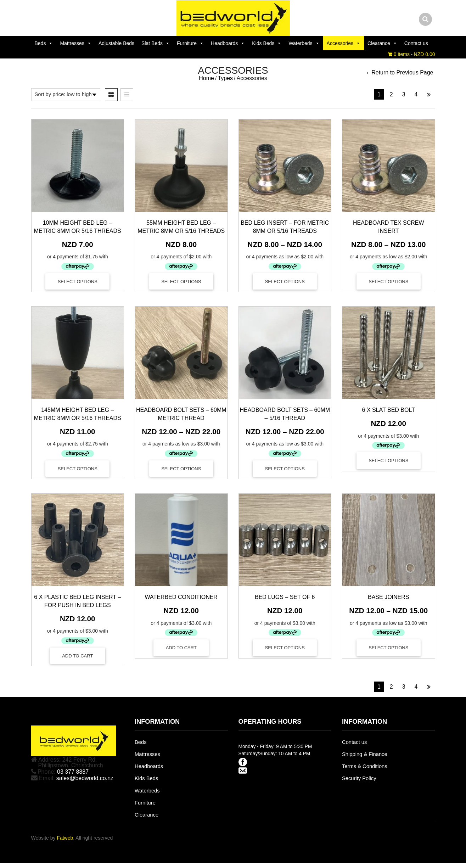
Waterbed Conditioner (181, 597)
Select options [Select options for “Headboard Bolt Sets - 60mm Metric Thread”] (181, 468)
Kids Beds (266, 43)
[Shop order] (65, 94)
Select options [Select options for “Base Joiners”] (388, 647)
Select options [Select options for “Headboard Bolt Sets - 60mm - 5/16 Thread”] (285, 468)
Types (225, 78)
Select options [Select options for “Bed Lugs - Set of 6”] (285, 647)
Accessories (343, 43)
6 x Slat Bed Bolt (388, 410)
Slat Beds (155, 43)
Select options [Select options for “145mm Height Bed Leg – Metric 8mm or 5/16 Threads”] (77, 468)
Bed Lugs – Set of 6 (285, 597)
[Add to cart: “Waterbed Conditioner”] (181, 647)
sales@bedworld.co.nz (84, 778)
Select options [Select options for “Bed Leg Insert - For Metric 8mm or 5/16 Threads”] (285, 281)
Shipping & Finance (364, 754)
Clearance (382, 43)
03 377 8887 (73, 772)
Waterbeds (303, 43)
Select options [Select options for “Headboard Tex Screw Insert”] (388, 281)
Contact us (416, 43)
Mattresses (75, 43)
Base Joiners (388, 597)
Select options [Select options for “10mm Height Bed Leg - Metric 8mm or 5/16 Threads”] (77, 281)
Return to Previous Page (402, 72)
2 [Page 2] (391, 94)
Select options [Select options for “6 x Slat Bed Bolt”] (388, 460)
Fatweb (65, 838)
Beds (44, 43)
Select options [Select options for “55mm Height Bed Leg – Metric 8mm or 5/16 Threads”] (181, 281)
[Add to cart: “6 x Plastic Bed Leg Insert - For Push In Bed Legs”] (77, 656)
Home (206, 78)
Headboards (228, 43)
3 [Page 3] (403, 94)
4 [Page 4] (416, 94)
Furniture (190, 43)
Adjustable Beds (116, 43)
